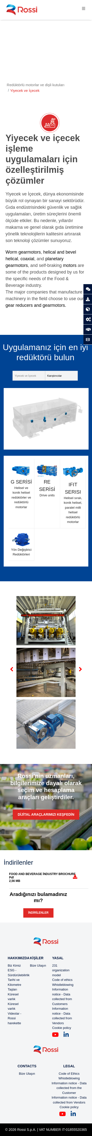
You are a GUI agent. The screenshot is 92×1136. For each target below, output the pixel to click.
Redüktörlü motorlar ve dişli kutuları (36, 85)
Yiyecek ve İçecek (24, 90)
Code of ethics (62, 980)
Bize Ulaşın (38, 965)
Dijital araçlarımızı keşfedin (46, 814)
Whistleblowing (62, 985)
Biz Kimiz (14, 965)
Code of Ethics (69, 1073)
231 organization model (60, 970)
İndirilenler (38, 912)
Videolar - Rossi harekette (14, 1018)
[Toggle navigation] (83, 10)
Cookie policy (61, 1028)
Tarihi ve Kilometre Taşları (14, 984)
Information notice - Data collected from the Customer (69, 1088)
